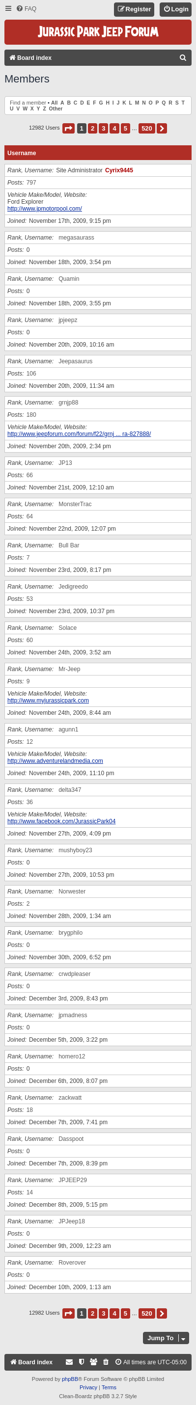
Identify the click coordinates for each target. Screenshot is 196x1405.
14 (30, 1192)
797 (31, 182)
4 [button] (114, 128)
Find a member (28, 103)
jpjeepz (67, 320)
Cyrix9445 (119, 170)
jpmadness (72, 1015)
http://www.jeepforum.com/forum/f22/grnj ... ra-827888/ (79, 434)
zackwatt (70, 1097)
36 (30, 802)
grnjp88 (68, 402)
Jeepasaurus (75, 361)
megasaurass (76, 237)
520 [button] (146, 128)
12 (30, 741)
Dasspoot (71, 1138)
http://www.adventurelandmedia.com (55, 760)
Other (56, 108)
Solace (67, 627)
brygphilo (70, 932)
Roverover (72, 1262)
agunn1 (68, 729)
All (54, 103)
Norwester (71, 891)
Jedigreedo (73, 586)
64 (30, 516)
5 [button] (125, 128)
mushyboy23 (75, 850)
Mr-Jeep (69, 669)
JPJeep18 (71, 1221)
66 (30, 475)
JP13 (65, 462)
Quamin (68, 278)
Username (21, 153)
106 (31, 373)
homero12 (71, 1056)
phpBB (70, 1379)
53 (30, 598)
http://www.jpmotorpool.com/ (44, 208)
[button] (68, 128)
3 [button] (103, 128)
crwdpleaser (74, 974)
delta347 (69, 789)
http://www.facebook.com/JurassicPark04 (61, 821)
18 (30, 1110)
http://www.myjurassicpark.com (48, 700)
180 (31, 414)
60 (30, 640)
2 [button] (92, 128)
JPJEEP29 (72, 1180)
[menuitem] (26, 9)
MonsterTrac (74, 504)
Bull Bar (68, 545)
